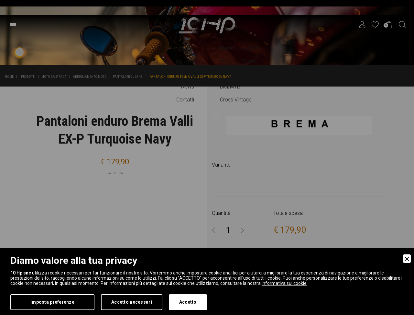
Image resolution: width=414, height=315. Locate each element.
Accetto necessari (131, 302)
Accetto (188, 302)
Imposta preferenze (52, 302)
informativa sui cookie (284, 283)
